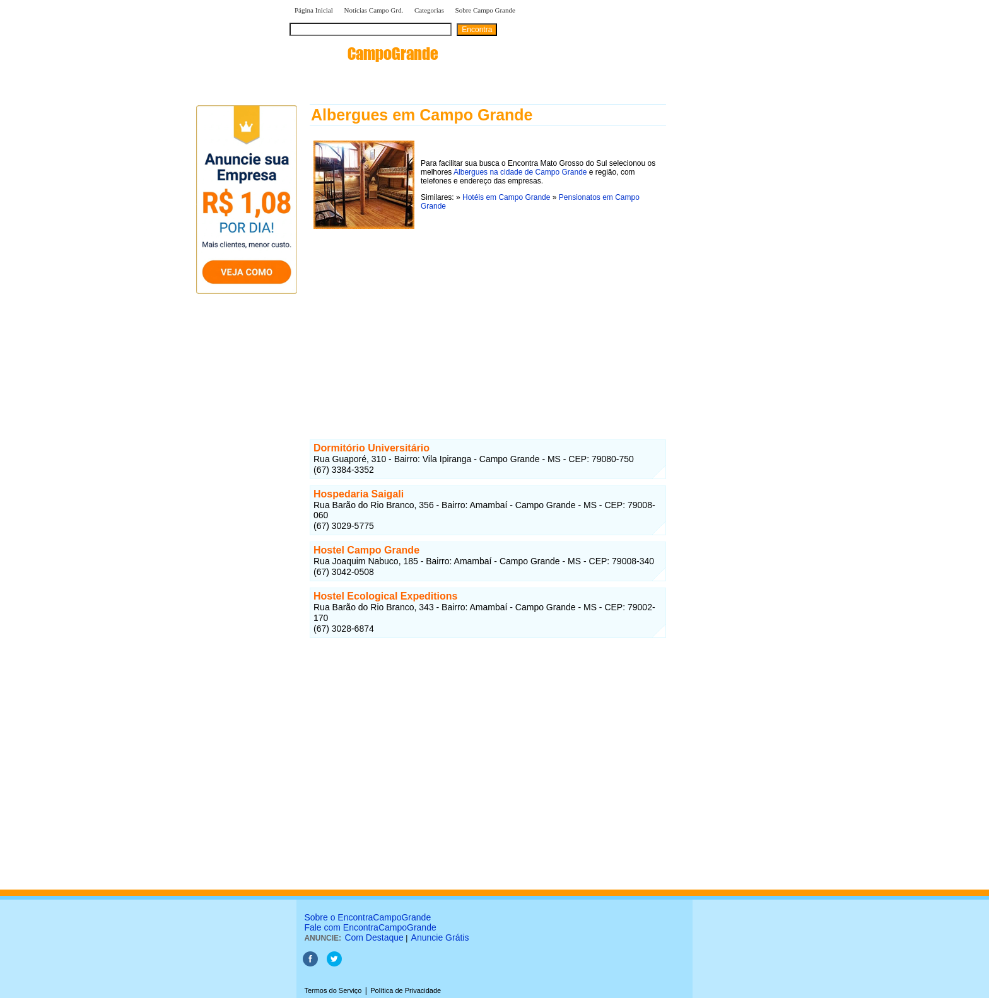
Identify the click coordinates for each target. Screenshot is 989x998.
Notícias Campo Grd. (373, 10)
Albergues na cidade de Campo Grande (520, 172)
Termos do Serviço (332, 990)
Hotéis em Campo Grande (506, 197)
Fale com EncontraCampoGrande (370, 927)
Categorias (429, 10)
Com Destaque (373, 937)
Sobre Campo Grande (485, 10)
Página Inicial (314, 10)
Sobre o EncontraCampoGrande (367, 917)
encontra (364, 54)
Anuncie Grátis (440, 937)
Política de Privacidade (405, 990)
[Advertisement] (488, 321)
